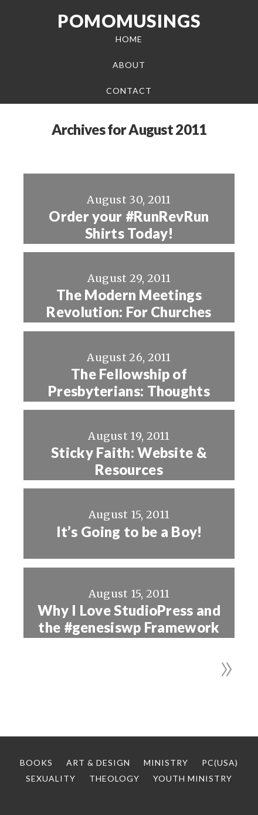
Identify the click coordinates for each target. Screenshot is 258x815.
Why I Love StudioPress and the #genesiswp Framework (129, 619)
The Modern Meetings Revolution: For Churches (128, 303)
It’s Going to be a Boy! (129, 532)
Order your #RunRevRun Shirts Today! (129, 225)
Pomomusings (129, 20)
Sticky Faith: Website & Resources (129, 461)
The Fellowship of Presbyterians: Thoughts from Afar (129, 391)
